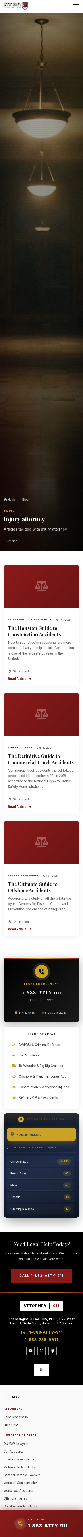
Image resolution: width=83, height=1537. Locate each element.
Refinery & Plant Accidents (35, 1097)
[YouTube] (30, 1351)
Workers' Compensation (21, 1483)
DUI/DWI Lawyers (16, 1444)
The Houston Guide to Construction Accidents (34, 631)
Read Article (19, 678)
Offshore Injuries (23, 875)
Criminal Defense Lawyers (22, 1475)
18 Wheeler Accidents (19, 1459)
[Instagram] (41, 1351)
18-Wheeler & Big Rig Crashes (37, 1066)
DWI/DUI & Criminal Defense (36, 1045)
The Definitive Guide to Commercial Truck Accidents (41, 759)
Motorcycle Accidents (19, 1467)
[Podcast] (52, 1351)
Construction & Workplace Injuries (40, 1087)
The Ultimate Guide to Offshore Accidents (33, 887)
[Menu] (76, 6)
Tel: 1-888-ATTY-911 (41, 1332)
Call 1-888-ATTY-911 (41, 1275)
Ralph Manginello (16, 1417)
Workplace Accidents (18, 1490)
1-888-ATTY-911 (41, 992)
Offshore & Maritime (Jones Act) (39, 1076)
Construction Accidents (30, 619)
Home (10, 499)
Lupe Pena (11, 1425)
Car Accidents (20, 747)
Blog (25, 499)
